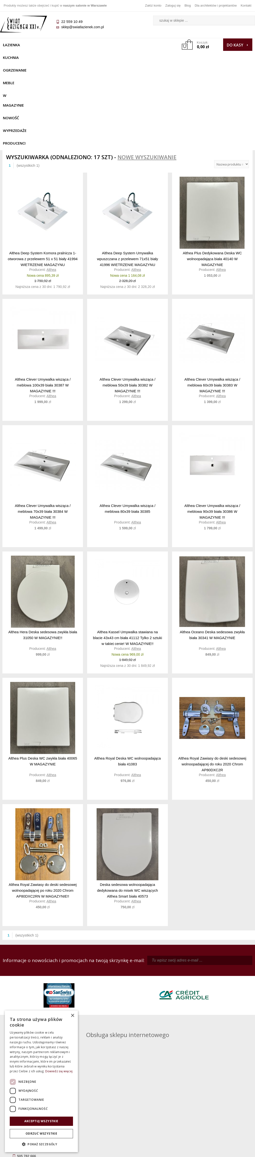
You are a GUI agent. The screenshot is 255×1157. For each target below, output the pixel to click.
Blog (187, 5)
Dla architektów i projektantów (216, 5)
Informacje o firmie (221, 1097)
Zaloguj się (173, 5)
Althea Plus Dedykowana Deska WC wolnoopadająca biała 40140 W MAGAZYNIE (212, 173)
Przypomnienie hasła (159, 1104)
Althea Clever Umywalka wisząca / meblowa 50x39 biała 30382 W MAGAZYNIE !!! (127, 299)
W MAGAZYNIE (117, 44)
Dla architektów (221, 1104)
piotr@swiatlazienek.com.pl (200, 981)
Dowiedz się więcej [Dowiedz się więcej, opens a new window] (59, 1071)
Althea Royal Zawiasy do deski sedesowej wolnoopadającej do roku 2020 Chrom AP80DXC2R (212, 678)
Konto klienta (159, 1111)
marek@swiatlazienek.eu (199, 1007)
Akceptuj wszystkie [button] (41, 1121)
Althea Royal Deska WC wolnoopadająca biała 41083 (127, 675)
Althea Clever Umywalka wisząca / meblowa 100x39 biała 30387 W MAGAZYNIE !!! (43, 299)
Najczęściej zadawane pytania (96, 1097)
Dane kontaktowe (221, 1091)
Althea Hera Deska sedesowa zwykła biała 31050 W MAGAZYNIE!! (42, 549)
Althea (51, 184)
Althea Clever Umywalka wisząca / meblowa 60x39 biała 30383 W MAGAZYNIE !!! (212, 299)
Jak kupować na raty (96, 1104)
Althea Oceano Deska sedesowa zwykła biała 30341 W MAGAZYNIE (212, 549)
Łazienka (13, 44)
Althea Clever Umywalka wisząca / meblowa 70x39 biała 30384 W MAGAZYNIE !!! (43, 425)
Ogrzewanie (66, 44)
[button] (41, 1144)
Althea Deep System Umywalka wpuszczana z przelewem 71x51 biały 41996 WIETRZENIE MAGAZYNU (127, 173)
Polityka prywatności (96, 1111)
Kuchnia (38, 44)
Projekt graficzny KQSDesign (181, 1150)
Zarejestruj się (159, 1097)
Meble (91, 44)
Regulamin (96, 1091)
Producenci (48, 57)
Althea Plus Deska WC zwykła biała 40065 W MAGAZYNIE (42, 675)
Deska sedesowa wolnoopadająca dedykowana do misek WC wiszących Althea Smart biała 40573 (127, 804)
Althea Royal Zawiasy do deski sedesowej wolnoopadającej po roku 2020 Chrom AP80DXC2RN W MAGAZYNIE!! (43, 804)
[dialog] (41, 1081)
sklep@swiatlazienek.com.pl (85, 27)
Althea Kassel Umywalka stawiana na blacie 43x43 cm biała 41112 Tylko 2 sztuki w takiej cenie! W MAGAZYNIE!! (127, 552)
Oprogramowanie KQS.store (228, 1150)
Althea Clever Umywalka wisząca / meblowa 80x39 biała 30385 (127, 423)
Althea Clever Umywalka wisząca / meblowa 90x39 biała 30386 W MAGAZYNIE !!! (212, 425)
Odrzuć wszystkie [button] (41, 1133)
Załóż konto (153, 5)
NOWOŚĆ (146, 44)
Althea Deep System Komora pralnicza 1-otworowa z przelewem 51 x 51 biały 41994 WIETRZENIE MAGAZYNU (43, 173)
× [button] (72, 1016)
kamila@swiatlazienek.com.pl (103, 981)
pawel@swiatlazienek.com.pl (103, 1025)
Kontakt (246, 5)
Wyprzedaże (17, 57)
